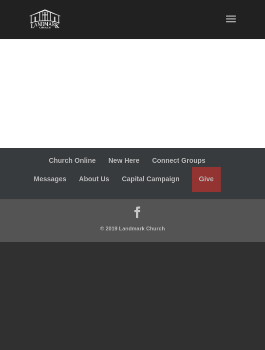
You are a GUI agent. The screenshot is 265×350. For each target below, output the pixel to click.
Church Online (72, 160)
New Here (123, 160)
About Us (94, 179)
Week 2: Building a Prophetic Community (125, 121)
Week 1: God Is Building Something (113, 82)
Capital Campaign (150, 179)
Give (206, 179)
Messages (50, 179)
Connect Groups (179, 160)
